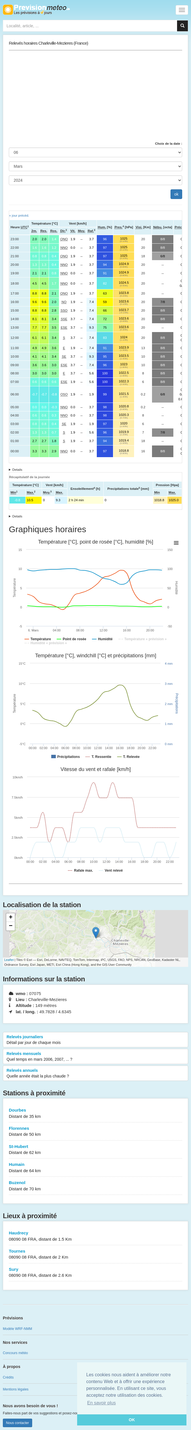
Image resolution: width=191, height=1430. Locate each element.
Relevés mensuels (95, 1056)
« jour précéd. (19, 215)
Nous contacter (17, 1423)
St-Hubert (95, 1150)
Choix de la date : (168, 143)
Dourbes (95, 1113)
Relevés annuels (95, 1073)
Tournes (95, 1254)
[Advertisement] (95, 96)
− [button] (11, 926)
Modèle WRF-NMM (17, 1329)
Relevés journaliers (95, 1040)
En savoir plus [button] (101, 1402)
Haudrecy (95, 1236)
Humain (95, 1168)
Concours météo (15, 1353)
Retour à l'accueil (36, 9)
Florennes (95, 1131)
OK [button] (132, 1419)
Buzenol (95, 1186)
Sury (95, 1272)
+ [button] (11, 917)
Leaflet (9, 959)
